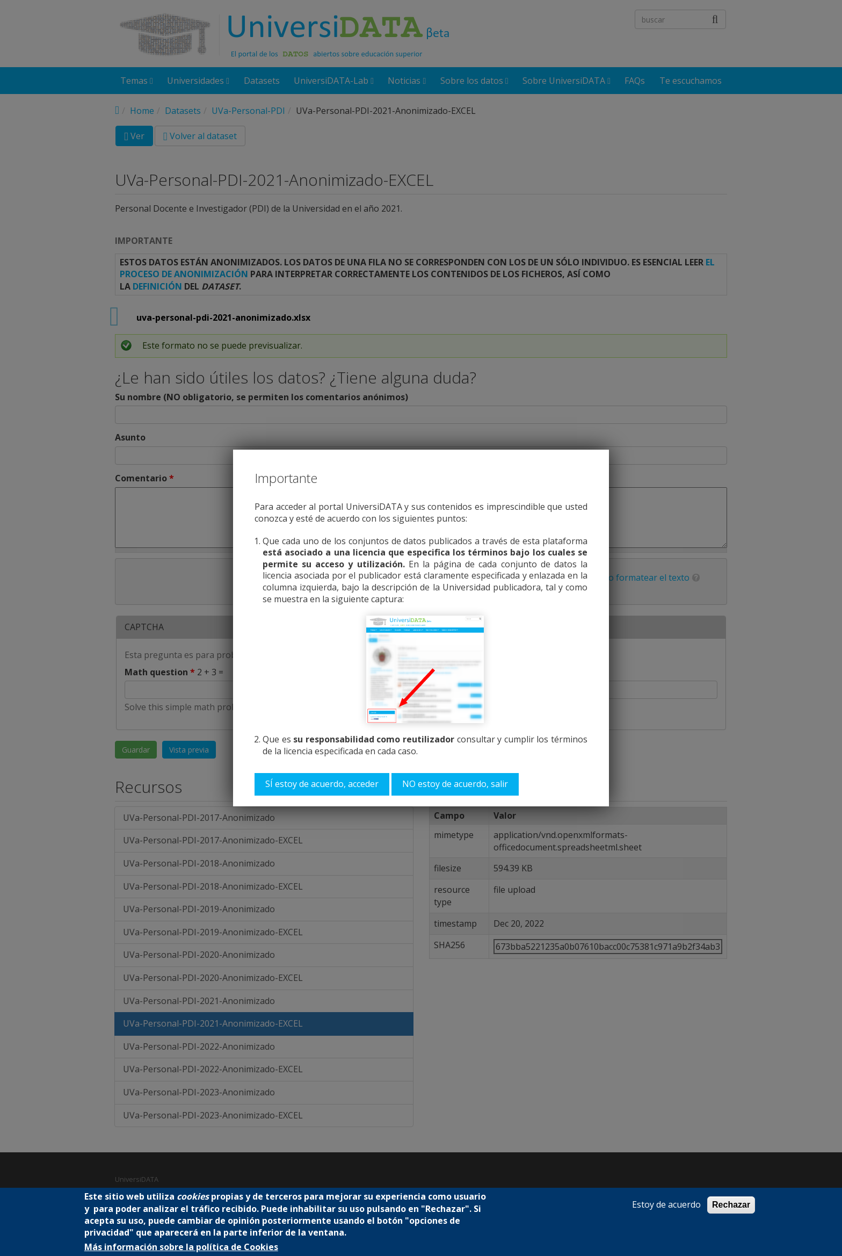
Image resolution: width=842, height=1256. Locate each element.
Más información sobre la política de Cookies (181, 1247)
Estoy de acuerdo (666, 1204)
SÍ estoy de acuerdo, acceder (322, 784)
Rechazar (731, 1204)
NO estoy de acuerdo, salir (455, 784)
